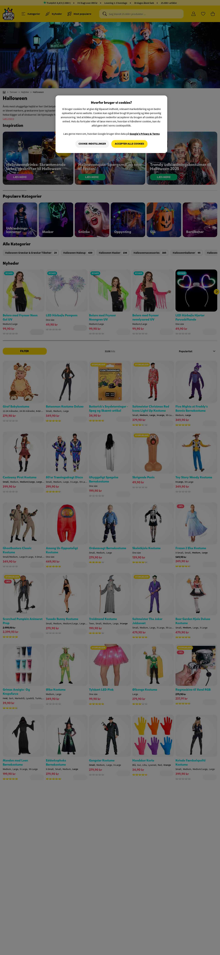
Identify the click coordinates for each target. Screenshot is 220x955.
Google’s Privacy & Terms (145, 133)
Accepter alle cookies (129, 143)
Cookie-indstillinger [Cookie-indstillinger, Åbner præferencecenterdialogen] (92, 143)
